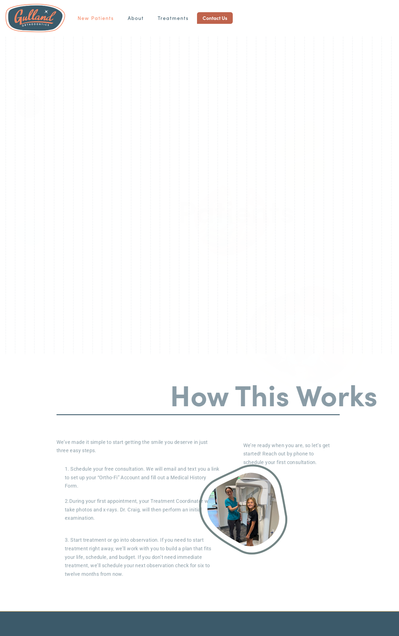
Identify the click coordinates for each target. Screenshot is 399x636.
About (136, 17)
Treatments (173, 17)
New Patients (96, 17)
